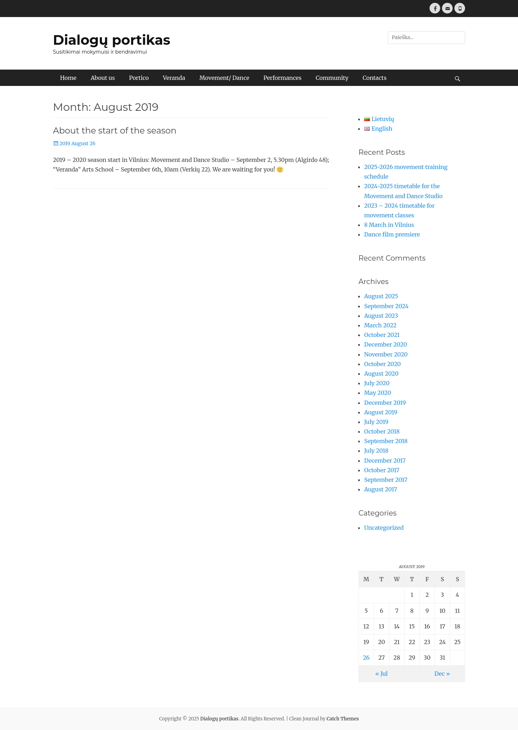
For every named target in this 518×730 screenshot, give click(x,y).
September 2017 (386, 479)
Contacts (375, 77)
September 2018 (386, 441)
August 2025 (381, 296)
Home (68, 77)
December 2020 (385, 344)
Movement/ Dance (224, 77)
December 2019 (385, 402)
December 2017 (385, 460)
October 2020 (382, 363)
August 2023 (381, 315)
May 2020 (377, 392)
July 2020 (377, 383)
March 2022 (380, 325)
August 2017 (380, 489)
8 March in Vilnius (389, 224)
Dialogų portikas (111, 40)
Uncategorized (384, 527)
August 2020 (381, 373)
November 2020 (386, 354)
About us (103, 77)
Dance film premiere (392, 234)
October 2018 (382, 431)
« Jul (381, 673)
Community (332, 77)
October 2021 (382, 334)
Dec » (442, 673)
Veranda (174, 77)
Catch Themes (343, 719)
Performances (282, 77)
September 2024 (386, 306)
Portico (139, 77)
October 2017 (381, 470)
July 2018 (376, 450)
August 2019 (380, 412)
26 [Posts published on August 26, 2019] (366, 657)
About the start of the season (115, 130)
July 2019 (376, 421)
